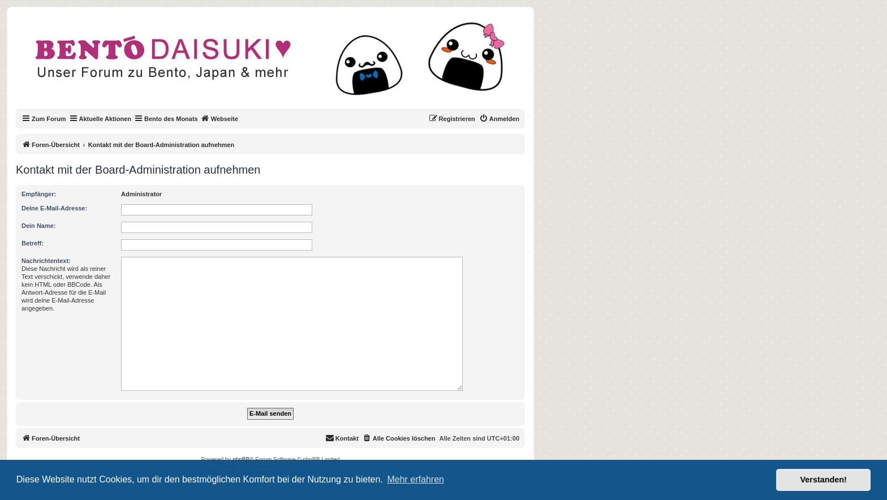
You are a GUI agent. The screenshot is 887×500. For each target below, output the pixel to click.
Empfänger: (38, 194)
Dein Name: (38, 225)
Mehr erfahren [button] (415, 479)
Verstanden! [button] (823, 479)
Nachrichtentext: (46, 260)
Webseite (219, 118)
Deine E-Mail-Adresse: (54, 208)
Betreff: (32, 243)
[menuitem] (499, 119)
